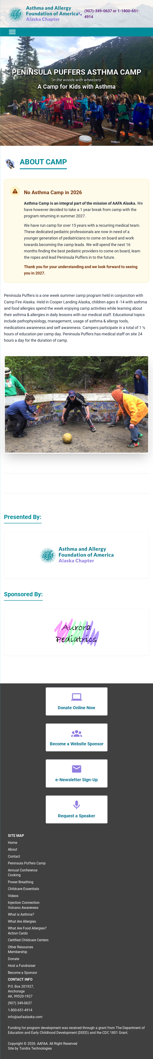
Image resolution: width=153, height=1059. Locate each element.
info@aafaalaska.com (25, 1017)
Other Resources (20, 947)
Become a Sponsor (22, 973)
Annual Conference (22, 870)
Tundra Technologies (35, 1048)
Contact (14, 856)
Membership (17, 952)
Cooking (14, 875)
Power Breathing (20, 882)
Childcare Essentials (23, 889)
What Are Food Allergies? (27, 928)
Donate (13, 959)
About (12, 849)
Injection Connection (24, 903)
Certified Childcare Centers (28, 940)
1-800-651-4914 (20, 1010)
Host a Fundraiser (21, 966)
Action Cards (18, 933)
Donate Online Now (76, 707)
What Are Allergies (22, 921)
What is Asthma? (21, 914)
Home (13, 843)
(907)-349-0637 (98, 11)
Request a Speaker (76, 815)
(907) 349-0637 (20, 1003)
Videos (13, 896)
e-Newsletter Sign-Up (76, 779)
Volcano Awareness (23, 908)
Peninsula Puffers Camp (27, 863)
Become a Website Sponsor (76, 743)
